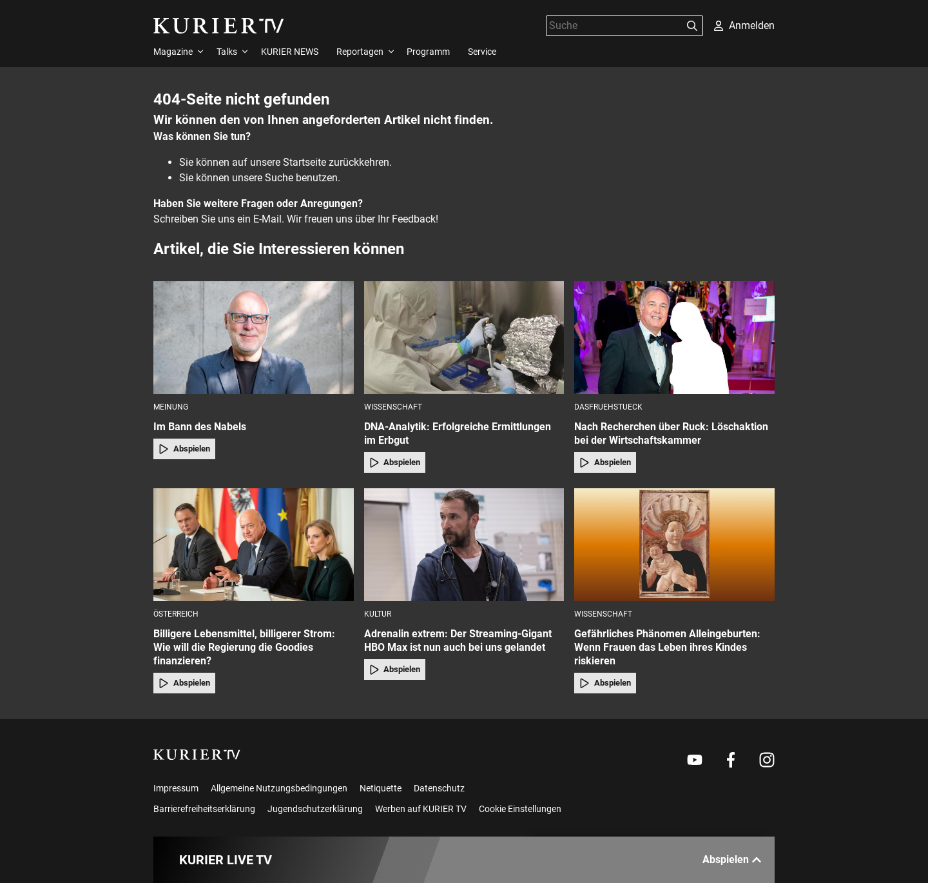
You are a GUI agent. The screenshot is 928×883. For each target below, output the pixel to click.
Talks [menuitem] (227, 51)
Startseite (304, 162)
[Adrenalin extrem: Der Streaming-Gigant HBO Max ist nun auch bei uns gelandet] (464, 544)
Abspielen (184, 449)
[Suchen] (692, 25)
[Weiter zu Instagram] (767, 760)
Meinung (170, 407)
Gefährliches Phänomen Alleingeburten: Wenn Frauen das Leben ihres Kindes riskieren (667, 647)
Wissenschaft (393, 407)
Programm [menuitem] (428, 51)
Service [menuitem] (482, 51)
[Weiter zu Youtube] (694, 760)
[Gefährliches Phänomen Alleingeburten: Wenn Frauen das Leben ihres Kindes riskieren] (674, 544)
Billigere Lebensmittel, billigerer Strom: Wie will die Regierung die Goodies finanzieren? (244, 647)
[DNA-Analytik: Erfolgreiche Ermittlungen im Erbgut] (464, 337)
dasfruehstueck (608, 407)
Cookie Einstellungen (520, 809)
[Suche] (614, 25)
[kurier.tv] (196, 754)
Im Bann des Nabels (199, 427)
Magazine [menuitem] (173, 51)
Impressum (175, 788)
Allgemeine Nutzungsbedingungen (279, 788)
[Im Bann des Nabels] (253, 337)
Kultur (377, 614)
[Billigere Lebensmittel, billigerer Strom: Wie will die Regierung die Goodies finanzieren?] (253, 544)
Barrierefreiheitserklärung (204, 809)
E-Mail (267, 219)
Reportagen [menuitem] (359, 51)
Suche (279, 178)
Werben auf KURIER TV (421, 809)
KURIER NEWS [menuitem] (289, 51)
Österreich (175, 614)
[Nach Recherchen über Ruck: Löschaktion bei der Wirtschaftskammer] (674, 337)
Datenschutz (439, 788)
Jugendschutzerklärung (315, 809)
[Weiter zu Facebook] (731, 760)
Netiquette (380, 788)
